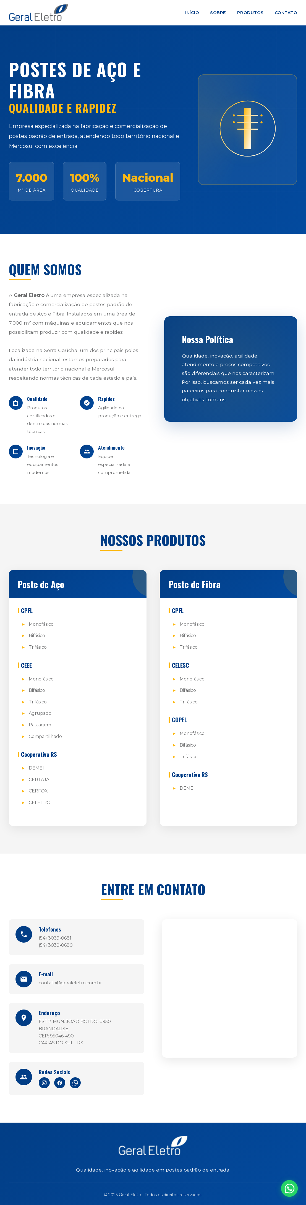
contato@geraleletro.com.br (70, 982)
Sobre (218, 12)
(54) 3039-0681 (55, 938)
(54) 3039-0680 (56, 945)
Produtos (250, 12)
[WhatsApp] (75, 1082)
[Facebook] (59, 1082)
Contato (286, 12)
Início (192, 12)
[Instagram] (44, 1082)
